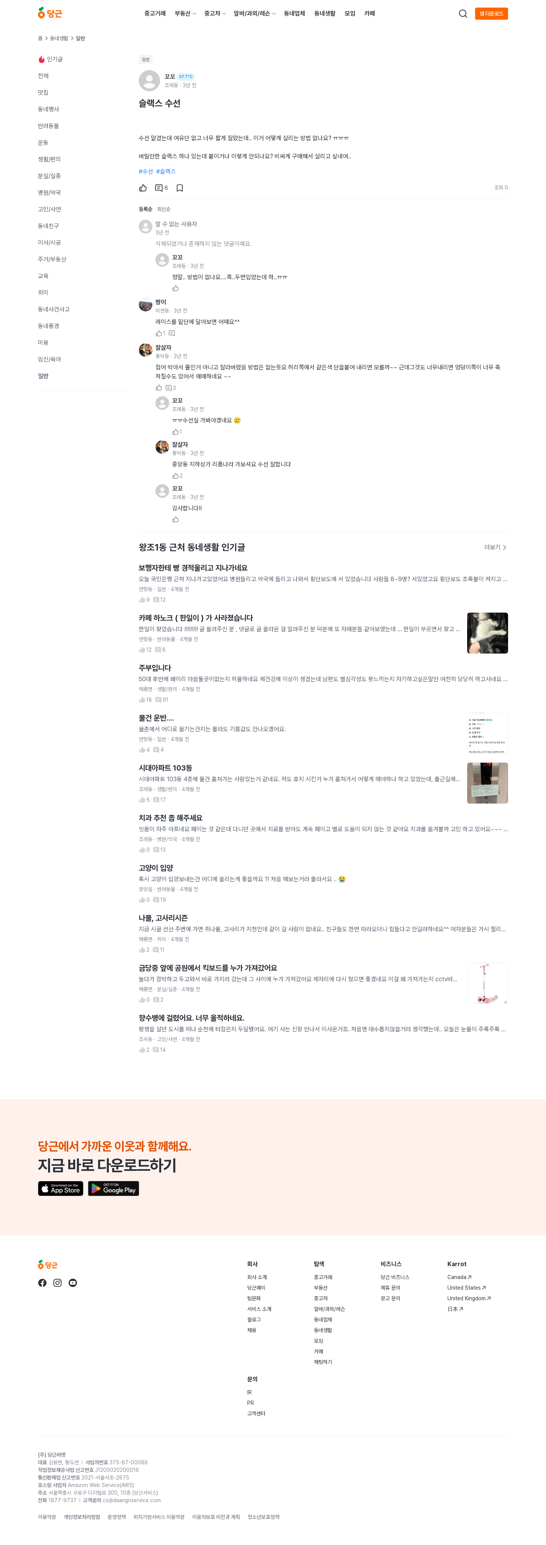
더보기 (496, 547)
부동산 (183, 13)
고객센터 (256, 1414)
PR (250, 1403)
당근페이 (256, 1288)
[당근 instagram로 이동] (57, 1282)
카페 (369, 13)
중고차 (212, 13)
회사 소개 (257, 1277)
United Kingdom (469, 1298)
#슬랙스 (166, 171)
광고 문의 (390, 1298)
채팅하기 (323, 1362)
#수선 (146, 171)
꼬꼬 (177, 257)
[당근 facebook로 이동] (42, 1282)
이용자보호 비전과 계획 (216, 1517)
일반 (145, 59)
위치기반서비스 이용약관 (159, 1517)
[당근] (50, 13)
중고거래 (155, 13)
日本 (455, 1309)
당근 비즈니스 (395, 1277)
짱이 (160, 302)
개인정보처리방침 (82, 1517)
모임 (350, 13)
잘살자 (163, 347)
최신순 (164, 209)
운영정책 (117, 1517)
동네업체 (294, 13)
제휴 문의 (390, 1288)
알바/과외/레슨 (252, 13)
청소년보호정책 (263, 1517)
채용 (251, 1330)
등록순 (145, 209)
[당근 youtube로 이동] (72, 1282)
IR (249, 1392)
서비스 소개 (259, 1309)
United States (466, 1288)
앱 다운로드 (492, 14)
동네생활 (325, 13)
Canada (459, 1277)
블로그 (254, 1320)
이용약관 (47, 1517)
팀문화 (254, 1298)
